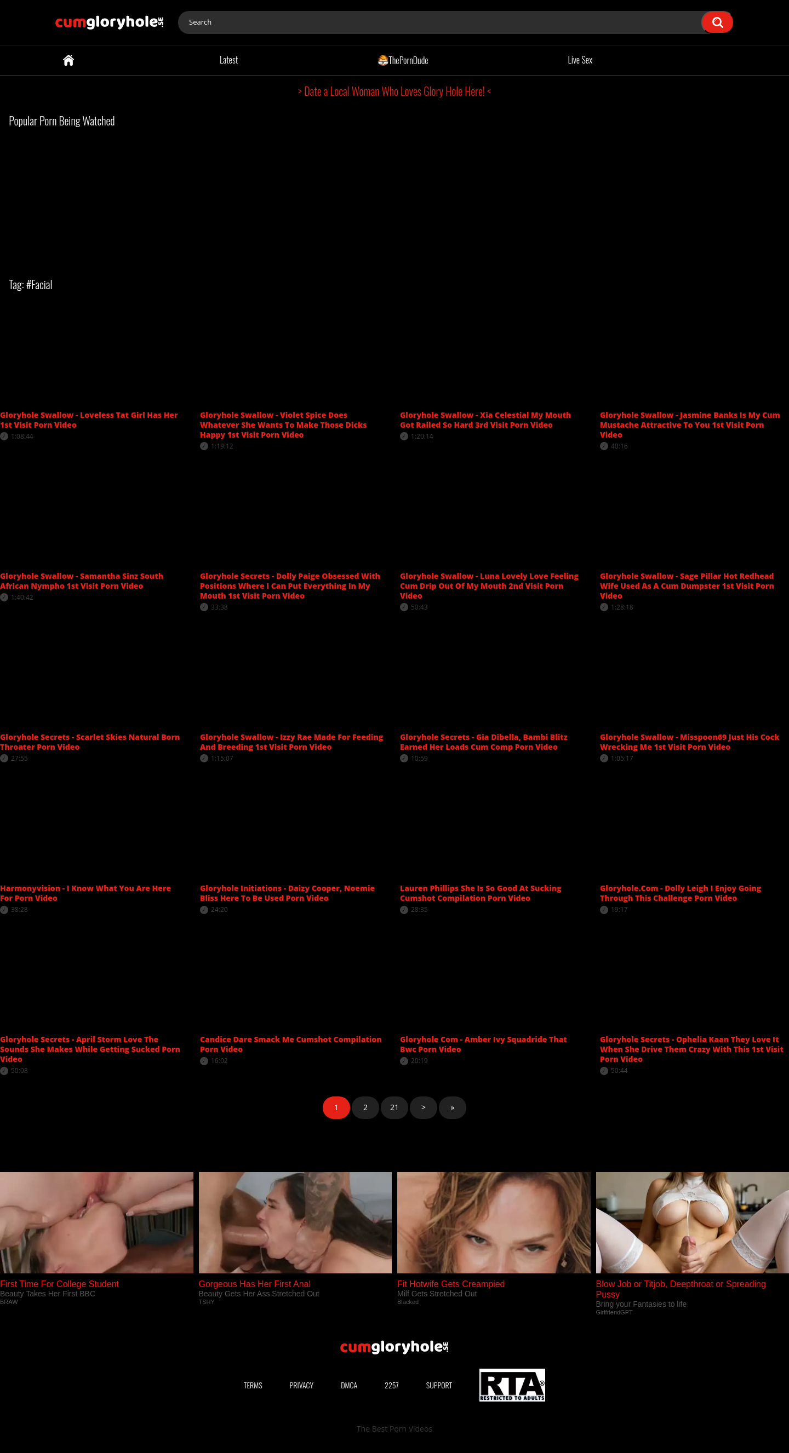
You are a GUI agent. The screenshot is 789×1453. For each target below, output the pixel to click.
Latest (229, 59)
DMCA (349, 1385)
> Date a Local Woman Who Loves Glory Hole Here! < (394, 91)
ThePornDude (403, 59)
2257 (392, 1385)
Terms (253, 1385)
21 (394, 1107)
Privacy (302, 1385)
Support (439, 1385)
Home (68, 60)
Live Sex (580, 59)
